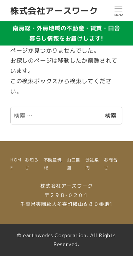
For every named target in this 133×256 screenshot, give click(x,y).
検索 (110, 115)
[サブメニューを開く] (60, 161)
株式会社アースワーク (54, 11)
